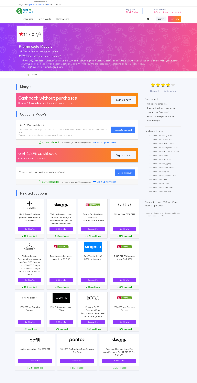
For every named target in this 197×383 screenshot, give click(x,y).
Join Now (175, 19)
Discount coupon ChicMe (158, 155)
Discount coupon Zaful (157, 179)
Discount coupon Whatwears (160, 187)
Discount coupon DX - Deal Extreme (163, 151)
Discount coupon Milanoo (158, 183)
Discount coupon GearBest (159, 191)
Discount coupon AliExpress (159, 139)
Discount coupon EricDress (159, 159)
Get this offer (30, 229)
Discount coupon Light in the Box (161, 175)
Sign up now (123, 99)
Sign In (161, 19)
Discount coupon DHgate (158, 171)
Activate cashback (123, 130)
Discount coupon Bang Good (160, 135)
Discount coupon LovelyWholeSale (162, 147)
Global (32, 74)
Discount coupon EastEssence (160, 143)
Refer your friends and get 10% (167, 12)
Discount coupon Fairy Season (160, 167)
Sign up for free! (104, 142)
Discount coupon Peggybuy (159, 163)
